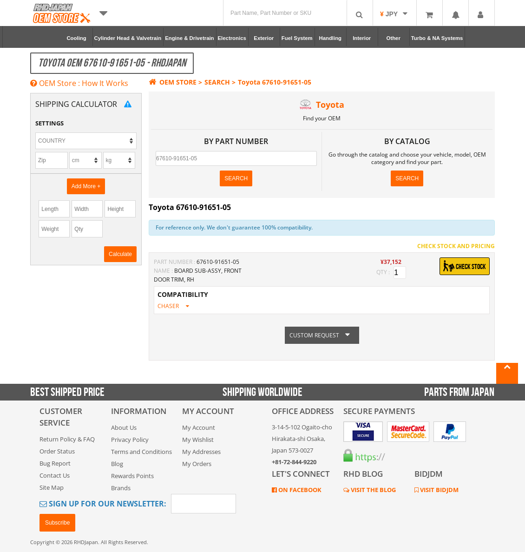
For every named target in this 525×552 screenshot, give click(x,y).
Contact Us (54, 475)
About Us (124, 427)
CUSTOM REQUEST (321, 335)
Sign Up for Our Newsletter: (102, 504)
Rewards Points (132, 476)
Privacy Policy (130, 439)
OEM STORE (173, 82)
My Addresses (201, 451)
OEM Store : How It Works (79, 83)
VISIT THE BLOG (372, 490)
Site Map (51, 487)
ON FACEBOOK (299, 490)
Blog (117, 464)
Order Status (57, 451)
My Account (198, 427)
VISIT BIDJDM (439, 490)
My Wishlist (198, 439)
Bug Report (55, 463)
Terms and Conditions (141, 451)
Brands (121, 488)
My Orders (196, 464)
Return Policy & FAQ (67, 439)
